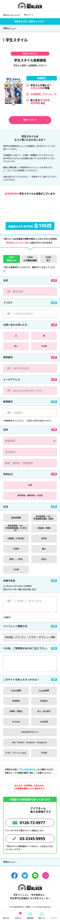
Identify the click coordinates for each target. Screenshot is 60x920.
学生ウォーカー (30, 887)
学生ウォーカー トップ (11, 15)
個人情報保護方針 (28, 769)
